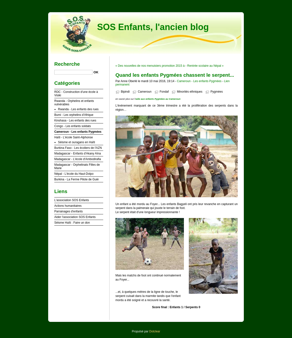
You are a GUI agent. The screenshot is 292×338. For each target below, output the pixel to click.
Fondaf (164, 91)
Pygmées (217, 91)
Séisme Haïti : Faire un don (72, 222)
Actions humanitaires (67, 205)
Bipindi (125, 91)
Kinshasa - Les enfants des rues (75, 120)
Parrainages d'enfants (68, 211)
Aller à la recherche (277, 3)
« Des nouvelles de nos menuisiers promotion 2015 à (150, 65)
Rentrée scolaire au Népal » (205, 65)
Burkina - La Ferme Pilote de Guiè (76, 179)
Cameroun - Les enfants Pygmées (199, 81)
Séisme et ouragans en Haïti (76, 142)
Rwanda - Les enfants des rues (78, 109)
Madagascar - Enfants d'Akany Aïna (77, 153)
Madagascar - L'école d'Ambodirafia (77, 159)
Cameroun (144, 91)
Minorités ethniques (189, 91)
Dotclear (154, 331)
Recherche (67, 64)
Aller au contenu (232, 3)
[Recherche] (73, 72)
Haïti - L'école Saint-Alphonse (73, 137)
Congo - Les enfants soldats (72, 126)
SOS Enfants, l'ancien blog (153, 27)
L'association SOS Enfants (71, 200)
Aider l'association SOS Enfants (75, 217)
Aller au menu (254, 3)
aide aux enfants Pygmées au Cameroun (157, 99)
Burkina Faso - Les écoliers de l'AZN (78, 148)
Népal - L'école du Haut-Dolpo (73, 173)
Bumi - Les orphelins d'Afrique (73, 115)
